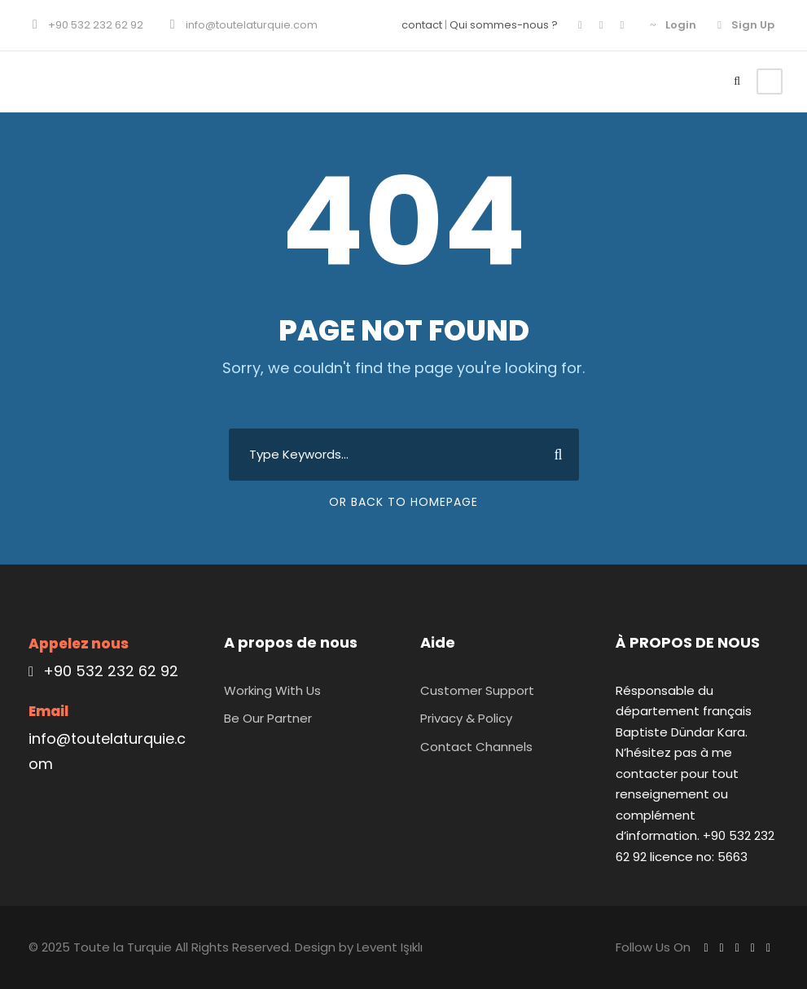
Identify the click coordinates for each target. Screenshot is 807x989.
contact (421, 25)
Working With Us (272, 690)
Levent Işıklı (390, 947)
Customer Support (477, 690)
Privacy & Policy (466, 718)
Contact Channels (476, 746)
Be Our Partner (268, 718)
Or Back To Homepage (403, 502)
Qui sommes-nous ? (504, 25)
